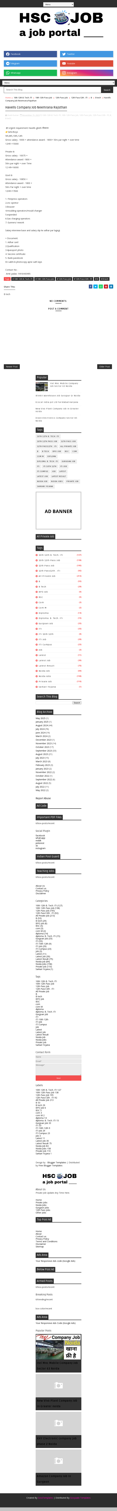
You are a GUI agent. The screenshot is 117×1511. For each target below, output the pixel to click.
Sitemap (40, 1250)
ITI (38, 470)
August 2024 (42, 728)
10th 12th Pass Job (43, 97)
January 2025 (42, 725)
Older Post (104, 368)
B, (111, 114)
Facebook (13, 54)
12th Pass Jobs (43, 1213)
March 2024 (41, 739)
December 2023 (43, 743)
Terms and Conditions (46, 1245)
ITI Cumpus (42, 475)
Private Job (73, 485)
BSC (67, 455)
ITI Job (63, 470)
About (39, 1237)
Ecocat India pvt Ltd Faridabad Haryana (57, 406)
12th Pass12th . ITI (79, 97)
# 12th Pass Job (64, 278)
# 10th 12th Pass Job (44, 278)
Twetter (68, 54)
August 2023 (42, 757)
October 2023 (42, 750)
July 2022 (40, 790)
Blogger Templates (56, 1165)
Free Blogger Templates (50, 1169)
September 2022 (44, 782)
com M (40, 460)
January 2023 (42, 772)
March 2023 (41, 764)
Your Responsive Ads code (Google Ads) (55, 1264)
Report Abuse (43, 801)
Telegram (13, 63)
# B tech (104, 278)
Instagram (69, 73)
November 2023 (44, 746)
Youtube (68, 63)
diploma (52, 460)
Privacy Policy (42, 894)
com (75, 455)
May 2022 (40, 793)
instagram (41, 851)
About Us (40, 889)
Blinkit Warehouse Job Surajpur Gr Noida (58, 399)
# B (96, 278)
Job (54, 475)
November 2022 (44, 775)
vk (37, 849)
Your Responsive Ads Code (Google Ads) (56, 1326)
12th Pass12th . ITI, (101, 114)
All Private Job (68, 450)
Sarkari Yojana (45, 490)
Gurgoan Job (68, 465)
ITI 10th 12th (50, 470)
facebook (40, 839)
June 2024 (40, 736)
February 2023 (43, 768)
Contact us (41, 891)
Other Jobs (41, 1216)
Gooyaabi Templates (80, 1501)
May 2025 (40, 721)
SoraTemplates (45, 1501)
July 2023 (40, 761)
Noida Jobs (57, 485)
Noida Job (42, 485)
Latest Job (42, 480)
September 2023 (44, 754)
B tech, (8, 117)
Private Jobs (41, 1205)
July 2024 (40, 732)
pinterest (40, 846)
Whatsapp (13, 73)
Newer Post (12, 368)
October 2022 (42, 779)
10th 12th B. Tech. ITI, (52, 114)
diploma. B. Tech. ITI (47, 465)
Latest (62, 475)
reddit (38, 844)
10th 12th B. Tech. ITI (23, 97)
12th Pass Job (61, 97)
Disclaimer (41, 897)
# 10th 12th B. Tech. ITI (22, 278)
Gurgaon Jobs (42, 1211)
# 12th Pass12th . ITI (83, 278)
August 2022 (42, 786)
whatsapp (40, 841)
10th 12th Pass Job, (70, 114)
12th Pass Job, (85, 114)
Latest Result (59, 480)
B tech (98, 97)
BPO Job (57, 455)
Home (8, 97)
